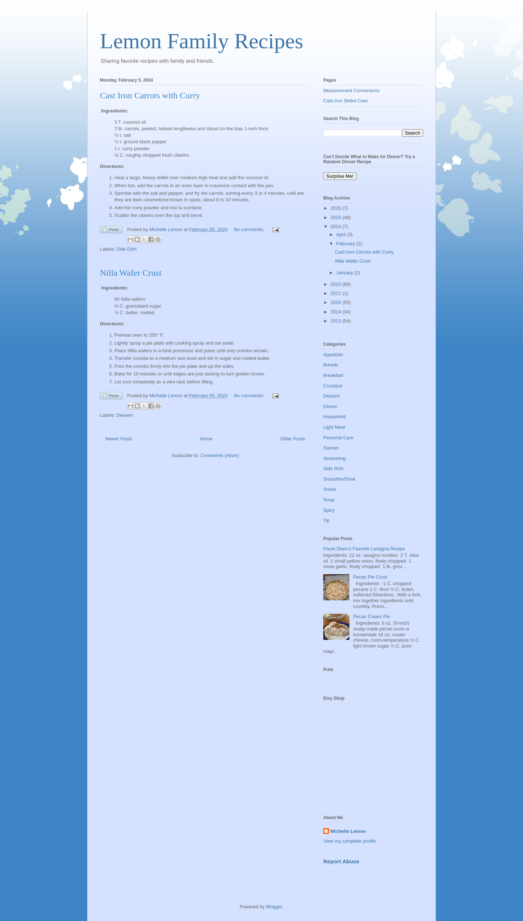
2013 (336, 321)
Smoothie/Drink (339, 479)
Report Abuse (341, 861)
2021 (336, 293)
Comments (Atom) (219, 455)
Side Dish (127, 249)
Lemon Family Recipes (201, 41)
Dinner (330, 406)
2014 (336, 311)
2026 (336, 208)
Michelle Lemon (348, 831)
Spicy (329, 510)
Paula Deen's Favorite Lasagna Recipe (364, 548)
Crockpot (332, 385)
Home (206, 438)
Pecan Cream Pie (371, 616)
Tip (326, 520)
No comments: (249, 229)
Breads (330, 364)
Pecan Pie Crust (370, 577)
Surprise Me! (340, 176)
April (341, 234)
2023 (336, 284)
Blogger (274, 906)
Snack (329, 489)
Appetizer (333, 354)
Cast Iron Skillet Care (345, 100)
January (345, 272)
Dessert (125, 415)
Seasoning (334, 458)
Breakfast (333, 375)
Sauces (331, 448)
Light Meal (334, 427)
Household (334, 416)
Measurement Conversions (351, 90)
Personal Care (338, 437)
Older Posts (292, 438)
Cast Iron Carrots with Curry (150, 95)
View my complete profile (349, 841)
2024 (336, 226)
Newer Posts (118, 438)
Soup (328, 499)
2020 (336, 302)
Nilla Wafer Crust (131, 272)
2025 (336, 217)
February (346, 243)
